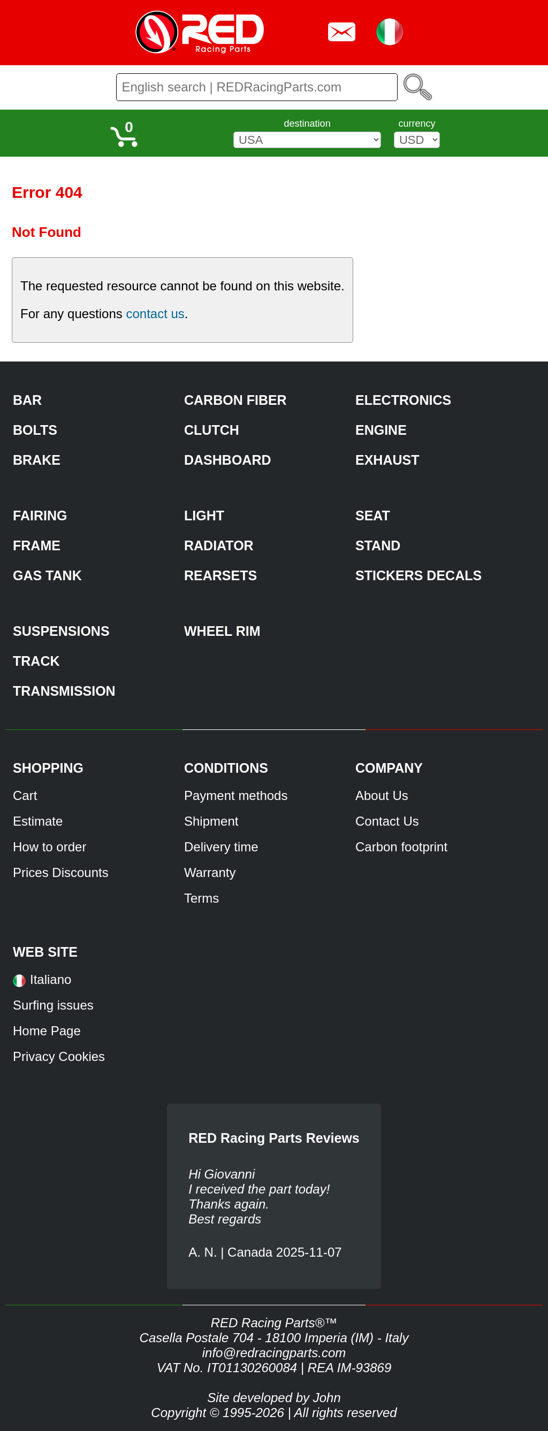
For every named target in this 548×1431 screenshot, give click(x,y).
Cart (25, 795)
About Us (381, 795)
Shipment (211, 821)
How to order (49, 847)
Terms (201, 898)
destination (307, 123)
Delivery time (221, 847)
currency (416, 123)
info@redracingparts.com (274, 1352)
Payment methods (235, 795)
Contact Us (387, 821)
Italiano (50, 979)
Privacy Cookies (59, 1056)
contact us (155, 313)
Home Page (47, 1031)
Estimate (38, 821)
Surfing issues (53, 1005)
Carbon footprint (401, 847)
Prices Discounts (61, 872)
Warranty (209, 872)
